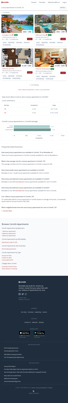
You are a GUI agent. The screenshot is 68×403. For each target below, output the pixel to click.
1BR (5, 109)
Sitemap (41, 322)
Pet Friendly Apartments (9, 249)
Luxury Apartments (7, 260)
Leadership (38, 312)
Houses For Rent (6, 255)
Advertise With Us (54, 2)
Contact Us (27, 322)
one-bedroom (20, 182)
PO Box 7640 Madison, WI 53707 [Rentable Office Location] (24, 298)
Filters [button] (63, 7)
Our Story (24, 312)
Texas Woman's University (9, 269)
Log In (65, 2)
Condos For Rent (7, 258)
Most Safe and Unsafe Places (12, 375)
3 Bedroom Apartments (9, 235)
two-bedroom (20, 191)
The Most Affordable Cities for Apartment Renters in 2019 (21, 369)
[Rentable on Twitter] (23, 295)
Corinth (37, 89)
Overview (30, 312)
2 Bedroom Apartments (9, 233)
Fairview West (7, 211)
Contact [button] (30, 39)
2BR (5, 113)
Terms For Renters (41, 387)
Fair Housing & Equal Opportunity (14, 357)
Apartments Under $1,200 (9, 242)
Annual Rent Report (10, 366)
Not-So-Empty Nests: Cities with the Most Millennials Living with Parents (25, 372)
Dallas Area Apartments (28, 89)
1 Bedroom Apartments (9, 231)
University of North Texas (9, 266)
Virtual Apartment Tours (11, 351)
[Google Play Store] (39, 334)
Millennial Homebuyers (11, 378)
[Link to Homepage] (5, 2)
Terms (33, 387)
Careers (33, 2)
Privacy (50, 387)
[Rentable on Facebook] (20, 295)
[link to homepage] (34, 282)
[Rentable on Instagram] (26, 295)
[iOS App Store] (24, 334)
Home (20, 89)
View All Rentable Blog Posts (12, 381)
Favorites (42, 2)
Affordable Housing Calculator (13, 354)
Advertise (35, 322)
